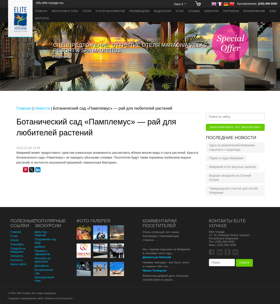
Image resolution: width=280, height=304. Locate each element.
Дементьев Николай (157, 257)
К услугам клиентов (110, 11)
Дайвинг (40, 246)
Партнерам (231, 11)
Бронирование (254, 11)
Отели (86, 11)
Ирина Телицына (154, 270)
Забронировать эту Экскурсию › (235, 127)
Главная (41, 11)
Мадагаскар (163, 11)
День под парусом (41, 233)
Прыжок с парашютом (42, 252)
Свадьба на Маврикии (18, 250)
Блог (273, 11)
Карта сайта (18, 264)
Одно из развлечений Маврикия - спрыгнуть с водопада (232, 147)
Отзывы (194, 11)
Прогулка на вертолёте (43, 260)
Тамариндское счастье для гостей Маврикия (233, 191)
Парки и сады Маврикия (226, 158)
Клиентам (211, 11)
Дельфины (42, 265)
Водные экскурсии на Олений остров (230, 178)
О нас (180, 11)
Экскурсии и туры (64, 11)
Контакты (42, 18)
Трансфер (17, 244)
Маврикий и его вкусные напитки (232, 167)
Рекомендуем (139, 11)
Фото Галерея (93, 220)
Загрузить (16, 255)
